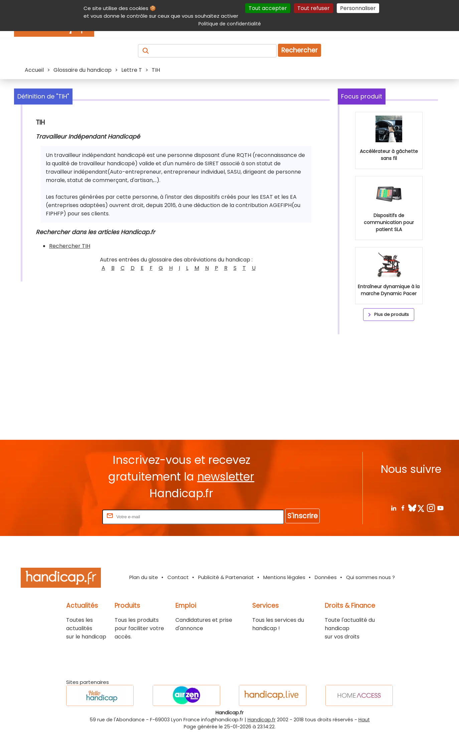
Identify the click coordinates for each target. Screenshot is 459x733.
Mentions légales (284, 577)
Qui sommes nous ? (370, 577)
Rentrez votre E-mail (74, 516)
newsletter (225, 477)
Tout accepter (268, 8)
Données (326, 577)
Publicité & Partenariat (226, 577)
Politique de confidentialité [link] (229, 23)
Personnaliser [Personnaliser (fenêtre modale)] (358, 8)
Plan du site (143, 577)
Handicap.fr (262, 719)
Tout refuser (313, 8)
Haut (364, 719)
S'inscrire (302, 516)
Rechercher (299, 50)
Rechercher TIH (69, 246)
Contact (178, 577)
